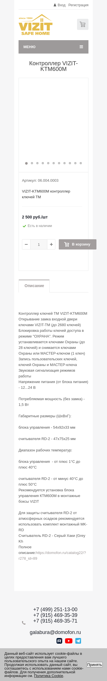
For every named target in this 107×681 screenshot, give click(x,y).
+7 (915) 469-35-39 (55, 615)
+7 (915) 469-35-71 (55, 621)
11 (81, 163)
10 (75, 163)
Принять (94, 664)
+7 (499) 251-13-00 (55, 609)
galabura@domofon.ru (55, 632)
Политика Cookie (48, 676)
